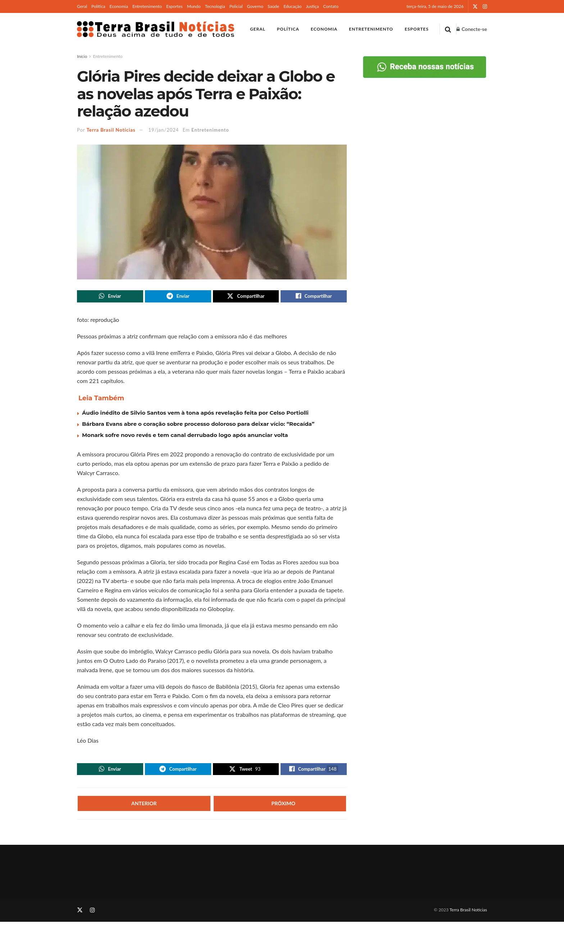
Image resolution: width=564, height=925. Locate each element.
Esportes (174, 6)
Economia (119, 6)
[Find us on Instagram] (92, 914)
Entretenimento (147, 6)
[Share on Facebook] (314, 297)
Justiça (312, 6)
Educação (292, 6)
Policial (236, 6)
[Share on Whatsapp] (110, 297)
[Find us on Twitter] (80, 914)
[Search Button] (448, 29)
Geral (82, 6)
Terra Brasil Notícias (111, 130)
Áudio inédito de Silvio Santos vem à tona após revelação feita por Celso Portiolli (195, 414)
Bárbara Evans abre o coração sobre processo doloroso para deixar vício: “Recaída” (198, 425)
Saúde (273, 6)
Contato (330, 6)
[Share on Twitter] (246, 297)
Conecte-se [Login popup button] (471, 29)
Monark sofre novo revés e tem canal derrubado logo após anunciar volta (185, 436)
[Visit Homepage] (155, 29)
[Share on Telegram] (178, 297)
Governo (255, 6)
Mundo (194, 6)
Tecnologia (215, 6)
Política (98, 6)
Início (82, 56)
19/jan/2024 (164, 130)
